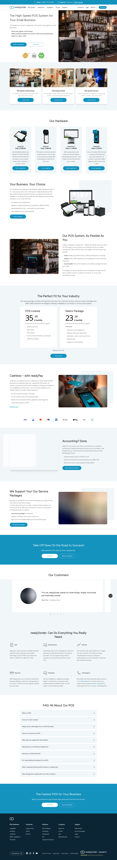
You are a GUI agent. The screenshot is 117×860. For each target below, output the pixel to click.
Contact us (81, 7)
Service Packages (80, 831)
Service (28, 834)
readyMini (13, 828)
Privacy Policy (64, 853)
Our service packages (18, 524)
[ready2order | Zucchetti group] (93, 852)
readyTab (13, 834)
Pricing (58, 7)
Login (87, 7)
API (43, 837)
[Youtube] (37, 853)
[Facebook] (33, 853)
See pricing (58, 356)
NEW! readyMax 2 (15, 837)
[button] (58, 713)
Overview (12, 840)
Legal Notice (56, 853)
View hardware (17, 216)
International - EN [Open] (18, 853)
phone (89, 683)
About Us (61, 828)
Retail (27, 831)
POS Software (46, 828)
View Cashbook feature (72, 468)
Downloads (45, 834)
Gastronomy (30, 828)
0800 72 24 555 (44, 2)
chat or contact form (98, 683)
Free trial (102, 7)
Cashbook (45, 831)
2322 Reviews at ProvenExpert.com (95, 855)
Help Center (78, 828)
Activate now (15, 407)
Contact (77, 837)
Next (110, 596)
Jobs (59, 834)
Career (60, 831)
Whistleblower (62, 837)
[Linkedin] (27, 853)
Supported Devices (48, 840)
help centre (84, 681)
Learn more (25, 100)
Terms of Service (46, 853)
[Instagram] (30, 853)
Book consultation (18, 44)
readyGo (12, 831)
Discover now (58, 100)
